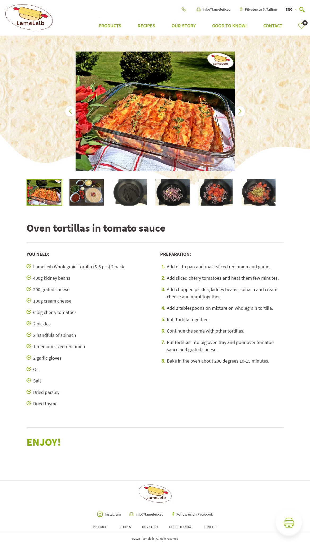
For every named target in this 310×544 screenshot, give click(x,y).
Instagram (109, 514)
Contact (272, 26)
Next (287, 192)
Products (110, 26)
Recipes (146, 26)
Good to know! (229, 26)
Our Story (184, 26)
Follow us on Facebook (192, 514)
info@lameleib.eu (214, 9)
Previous (22, 192)
